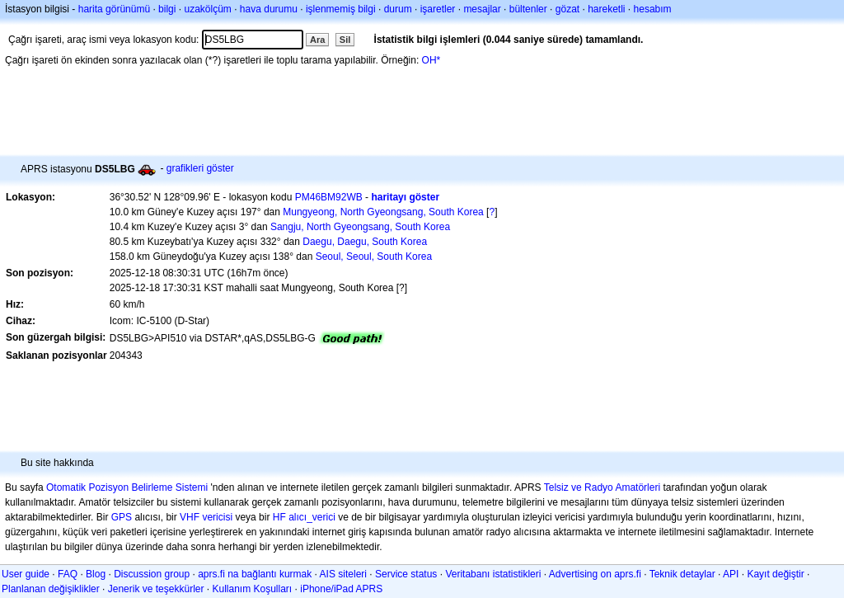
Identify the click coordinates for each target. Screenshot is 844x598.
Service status (406, 574)
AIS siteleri (343, 574)
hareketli (606, 9)
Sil (345, 40)
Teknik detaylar (682, 574)
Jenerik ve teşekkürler (156, 589)
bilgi (167, 9)
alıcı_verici (311, 517)
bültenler (528, 9)
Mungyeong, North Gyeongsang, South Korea (383, 212)
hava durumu (269, 9)
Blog (96, 574)
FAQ (67, 574)
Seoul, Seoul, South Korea (374, 256)
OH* (431, 60)
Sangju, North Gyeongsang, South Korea (360, 227)
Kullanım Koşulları (252, 589)
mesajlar (481, 9)
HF (279, 517)
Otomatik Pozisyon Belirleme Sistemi (127, 487)
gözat (567, 9)
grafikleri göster (200, 168)
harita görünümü (114, 9)
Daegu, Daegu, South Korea (364, 241)
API (730, 574)
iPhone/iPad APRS (341, 589)
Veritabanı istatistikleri (493, 574)
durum (398, 9)
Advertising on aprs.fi (595, 574)
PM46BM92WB (329, 197)
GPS (121, 517)
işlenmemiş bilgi (341, 9)
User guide (25, 574)
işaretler (438, 9)
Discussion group (152, 574)
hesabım (653, 9)
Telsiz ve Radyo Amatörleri (602, 487)
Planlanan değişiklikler (51, 589)
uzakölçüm (207, 9)
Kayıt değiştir (775, 574)
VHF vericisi (206, 517)
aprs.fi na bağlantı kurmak (255, 574)
